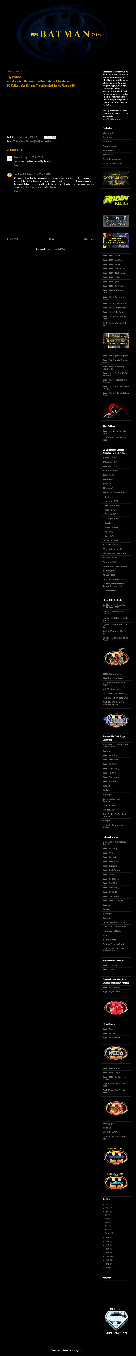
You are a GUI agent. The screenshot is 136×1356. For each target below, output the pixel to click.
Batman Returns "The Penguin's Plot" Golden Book (115, 374)
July (106, 1215)
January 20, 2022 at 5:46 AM (39, 174)
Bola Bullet (106, 790)
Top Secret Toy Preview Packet (113, 944)
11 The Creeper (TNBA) (110, 501)
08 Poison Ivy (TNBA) (110, 488)
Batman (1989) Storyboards (112, 277)
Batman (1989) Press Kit (111, 264)
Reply (16, 165)
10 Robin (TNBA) (108, 496)
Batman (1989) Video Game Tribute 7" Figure (115, 1078)
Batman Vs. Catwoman (110, 965)
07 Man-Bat (107, 483)
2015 (108, 1252)
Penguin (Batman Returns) (112, 1037)
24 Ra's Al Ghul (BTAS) (110, 557)
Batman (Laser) (108, 874)
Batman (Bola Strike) (110, 857)
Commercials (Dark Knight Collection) (112, 799)
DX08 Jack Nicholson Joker (112, 673)
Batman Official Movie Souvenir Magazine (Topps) (113, 367)
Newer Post (12, 239)
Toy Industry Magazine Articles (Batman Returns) (113, 949)
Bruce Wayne (107, 794)
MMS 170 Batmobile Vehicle (112, 689)
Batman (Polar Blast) (110, 883)
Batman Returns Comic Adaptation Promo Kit (115, 380)
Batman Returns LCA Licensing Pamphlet (113, 297)
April (107, 1225)
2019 (108, 1237)
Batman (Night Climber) (111, 878)
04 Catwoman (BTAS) (110, 470)
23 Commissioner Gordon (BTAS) (114, 553)
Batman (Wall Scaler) (110, 781)
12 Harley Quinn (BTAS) (111, 505)
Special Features (108, 150)
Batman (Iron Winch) (110, 764)
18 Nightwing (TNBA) (110, 531)
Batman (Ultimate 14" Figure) (113, 900)
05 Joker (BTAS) (108, 475)
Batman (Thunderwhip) (111, 777)
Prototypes (106, 820)
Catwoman (106, 917)
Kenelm (17, 157)
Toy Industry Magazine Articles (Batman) (113, 826)
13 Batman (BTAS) (109, 509)
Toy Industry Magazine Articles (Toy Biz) (115, 1137)
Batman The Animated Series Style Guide (115, 317)
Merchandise (46, 141)
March (107, 1229)
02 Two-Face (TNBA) (110, 462)
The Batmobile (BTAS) (110, 590)
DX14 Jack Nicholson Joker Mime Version (114, 683)
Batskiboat (106, 909)
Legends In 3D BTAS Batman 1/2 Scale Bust (114, 612)
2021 (108, 1211)
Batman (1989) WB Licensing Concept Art (113, 291)
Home (51, 239)
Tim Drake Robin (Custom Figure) (114, 693)
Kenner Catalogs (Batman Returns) (115, 926)
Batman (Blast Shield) (110, 755)
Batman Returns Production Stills (114, 303)
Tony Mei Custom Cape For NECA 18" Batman (115, 1084)
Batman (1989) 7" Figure (111, 1072)
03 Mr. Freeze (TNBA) (110, 466)
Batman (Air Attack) (110, 848)
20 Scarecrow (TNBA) (110, 540)
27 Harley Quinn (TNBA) (111, 570)
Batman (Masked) (109, 1028)
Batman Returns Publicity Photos (114, 307)
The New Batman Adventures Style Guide (114, 324)
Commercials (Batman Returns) (114, 922)
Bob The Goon (107, 1127)
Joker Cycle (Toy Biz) (110, 1132)
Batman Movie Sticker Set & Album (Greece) (115, 361)
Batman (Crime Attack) (111, 759)
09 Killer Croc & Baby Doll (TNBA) (114, 492)
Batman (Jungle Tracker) (111, 870)
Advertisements (108, 132)
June (106, 1218)
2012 (108, 1263)
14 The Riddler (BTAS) (110, 514)
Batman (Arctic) (108, 852)
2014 (108, 1256)
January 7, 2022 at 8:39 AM (32, 157)
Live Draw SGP (20, 174)
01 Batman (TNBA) (109, 457)
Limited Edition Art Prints (112, 930)
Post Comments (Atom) (56, 249)
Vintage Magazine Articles (112, 158)
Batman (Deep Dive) (110, 865)
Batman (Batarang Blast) (111, 987)
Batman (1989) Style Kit (111, 281)
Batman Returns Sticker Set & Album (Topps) (116, 393)
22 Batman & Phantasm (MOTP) (114, 548)
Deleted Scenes (108, 137)
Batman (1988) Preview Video (113, 259)
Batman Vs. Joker (109, 969)
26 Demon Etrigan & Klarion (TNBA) (115, 566)
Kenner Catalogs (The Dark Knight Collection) (114, 815)
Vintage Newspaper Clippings (113, 163)
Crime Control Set (109, 805)
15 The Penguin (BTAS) (110, 518)
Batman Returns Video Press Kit (114, 312)
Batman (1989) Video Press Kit (113, 285)
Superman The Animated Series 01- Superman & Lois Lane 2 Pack (115, 584)
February (108, 1233)
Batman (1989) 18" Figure (112, 1068)
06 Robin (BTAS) (108, 479)
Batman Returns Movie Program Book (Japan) (116, 387)
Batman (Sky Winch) (110, 891)
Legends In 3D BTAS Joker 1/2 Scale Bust (115, 625)
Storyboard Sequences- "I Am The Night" (114, 632)
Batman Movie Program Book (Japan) (115, 355)
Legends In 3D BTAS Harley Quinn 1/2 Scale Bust (115, 619)
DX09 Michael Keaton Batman (113, 678)
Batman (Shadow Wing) (111, 768)
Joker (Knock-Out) (109, 809)
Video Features (108, 154)
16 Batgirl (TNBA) (109, 522)
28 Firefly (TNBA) (109, 574)
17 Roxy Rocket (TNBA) (110, 527)
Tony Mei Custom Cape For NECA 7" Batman (115, 1091)
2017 (108, 1245)
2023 (108, 1204)
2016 (108, 1248)
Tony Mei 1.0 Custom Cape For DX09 (115, 697)
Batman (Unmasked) (110, 1033)
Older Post (89, 239)
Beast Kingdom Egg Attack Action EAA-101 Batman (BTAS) (114, 605)
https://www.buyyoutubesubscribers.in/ (41, 187)
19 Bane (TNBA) (108, 535)
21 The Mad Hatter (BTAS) (112, 544)
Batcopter (106, 751)
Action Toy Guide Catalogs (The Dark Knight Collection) (115, 745)
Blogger (81, 1350)
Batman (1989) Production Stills (114, 268)
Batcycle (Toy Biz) (109, 1123)
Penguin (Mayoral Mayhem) (112, 991)
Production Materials (110, 145)
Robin (105, 935)
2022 (108, 1208)
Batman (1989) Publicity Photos (114, 272)
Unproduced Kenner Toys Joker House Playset (116, 638)
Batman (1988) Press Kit (111, 255)
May (106, 1222)
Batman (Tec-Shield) (110, 772)
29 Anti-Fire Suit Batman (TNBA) (26, 141)
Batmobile (106, 785)
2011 (107, 1267)
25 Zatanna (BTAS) (109, 561)
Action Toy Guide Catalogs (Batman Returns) (115, 842)
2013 (108, 1260)
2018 (108, 1241)
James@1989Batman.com (112, 119)
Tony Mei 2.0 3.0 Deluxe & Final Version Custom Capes (113, 703)
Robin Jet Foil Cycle (109, 939)
